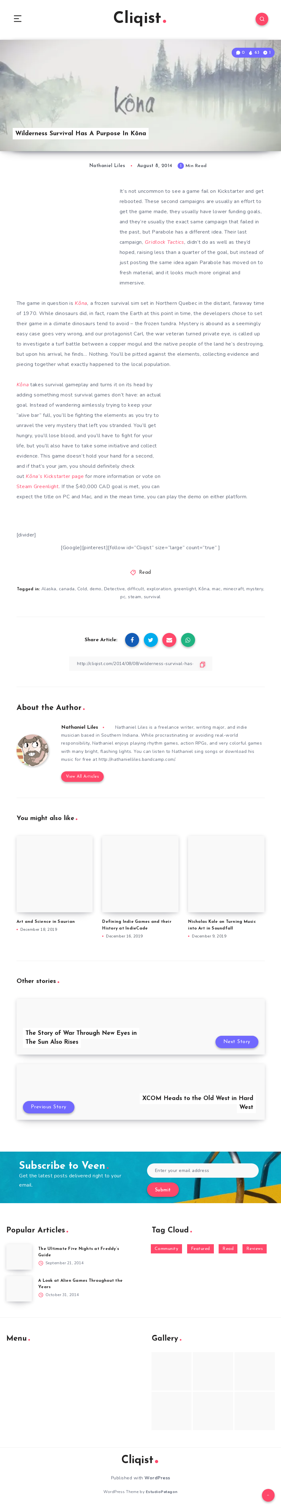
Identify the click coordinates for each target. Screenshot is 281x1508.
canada (67, 589)
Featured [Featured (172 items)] (200, 1248)
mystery (254, 589)
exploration (159, 589)
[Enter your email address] (203, 1170)
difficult (135, 589)
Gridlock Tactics (164, 242)
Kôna (81, 303)
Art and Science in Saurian (46, 922)
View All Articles (82, 777)
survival (152, 597)
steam (134, 597)
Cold (82, 589)
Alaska (48, 589)
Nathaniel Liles (79, 727)
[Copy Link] (140, 663)
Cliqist (139, 19)
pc (122, 597)
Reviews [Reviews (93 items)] (254, 1248)
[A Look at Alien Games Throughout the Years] (19, 1288)
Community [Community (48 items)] (167, 1248)
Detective (114, 589)
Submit (163, 1190)
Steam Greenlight (38, 486)
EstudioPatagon (162, 1491)
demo (96, 589)
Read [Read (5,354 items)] (228, 1248)
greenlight (185, 589)
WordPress (157, 1478)
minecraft (233, 589)
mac (216, 589)
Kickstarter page (55, 476)
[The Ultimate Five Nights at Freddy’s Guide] (19, 1257)
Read (145, 572)
